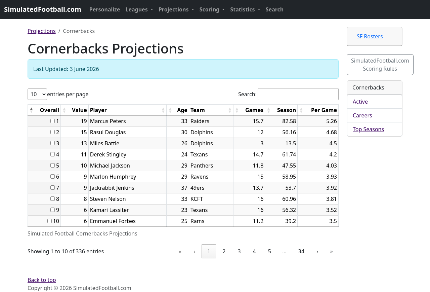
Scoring (210, 9)
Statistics (243, 9)
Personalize (104, 9)
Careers (362, 115)
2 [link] (223, 251)
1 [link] (208, 251)
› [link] (317, 251)
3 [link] (239, 251)
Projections (174, 9)
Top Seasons (368, 129)
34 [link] (301, 251)
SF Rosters (370, 36)
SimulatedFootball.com (42, 9)
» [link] (331, 251)
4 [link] (254, 251)
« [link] (180, 251)
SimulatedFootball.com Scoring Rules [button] (380, 64)
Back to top (42, 280)
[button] (31, 110)
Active (360, 101)
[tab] (374, 36)
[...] (52, 121)
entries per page (68, 94)
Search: (247, 94)
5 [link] (269, 251)
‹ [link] (194, 251)
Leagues (137, 9)
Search (275, 9)
